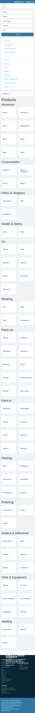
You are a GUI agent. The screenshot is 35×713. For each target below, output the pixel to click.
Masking (6, 60)
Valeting (6, 87)
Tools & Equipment (10, 83)
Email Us (30, 2)
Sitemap (21, 662)
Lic (5, 56)
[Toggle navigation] (4, 6)
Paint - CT (3, 674)
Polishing (7, 75)
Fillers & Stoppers (10, 48)
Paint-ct (6, 67)
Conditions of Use (23, 669)
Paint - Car (4, 672)
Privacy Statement (23, 664)
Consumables (8, 44)
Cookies (21, 665)
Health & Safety (9, 52)
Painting (6, 71)
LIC (2, 669)
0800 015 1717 (19, 2)
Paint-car (7, 64)
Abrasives (7, 41)
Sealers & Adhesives (11, 79)
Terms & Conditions (24, 667)
